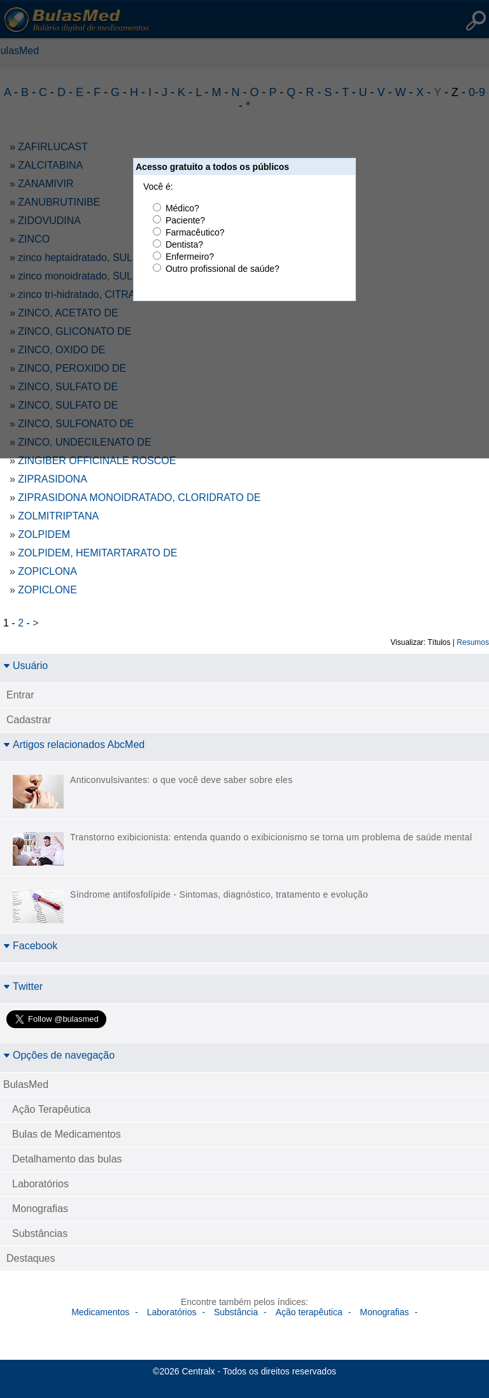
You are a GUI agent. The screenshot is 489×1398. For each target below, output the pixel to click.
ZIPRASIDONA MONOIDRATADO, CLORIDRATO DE (139, 497)
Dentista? (184, 244)
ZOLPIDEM (44, 534)
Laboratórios (40, 1183)
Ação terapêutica (309, 1312)
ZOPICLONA (47, 571)
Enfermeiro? (190, 256)
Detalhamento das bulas (67, 1159)
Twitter (23, 986)
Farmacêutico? (195, 232)
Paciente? (185, 220)
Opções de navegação (59, 1055)
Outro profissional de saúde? (223, 269)
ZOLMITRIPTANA (58, 516)
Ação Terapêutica (51, 1109)
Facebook (30, 945)
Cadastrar (28, 719)
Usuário (25, 665)
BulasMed (25, 1084)
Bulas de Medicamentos (66, 1134)
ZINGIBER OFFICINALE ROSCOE (97, 460)
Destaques (30, 1258)
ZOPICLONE (47, 589)
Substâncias (39, 1233)
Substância (236, 1312)
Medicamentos (100, 1312)
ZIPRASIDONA (52, 479)
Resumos (473, 642)
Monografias (40, 1208)
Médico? (182, 208)
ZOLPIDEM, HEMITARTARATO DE (97, 552)
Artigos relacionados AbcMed (74, 744)
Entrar (20, 694)
